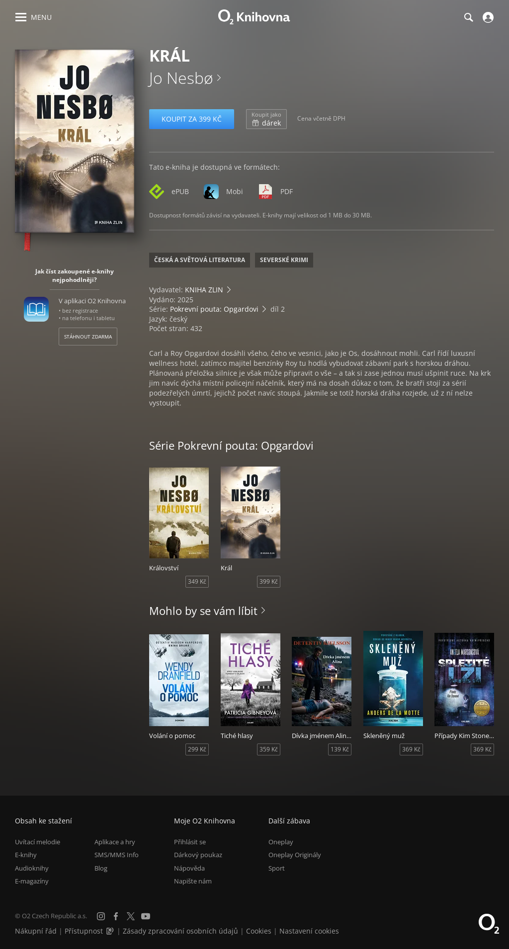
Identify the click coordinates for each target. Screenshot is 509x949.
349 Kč (197, 581)
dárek (266, 119)
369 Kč (411, 749)
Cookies (258, 931)
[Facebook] (115, 916)
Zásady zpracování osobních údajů (180, 931)
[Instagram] (100, 916)
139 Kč (340, 749)
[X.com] (130, 916)
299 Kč (197, 749)
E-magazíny (32, 881)
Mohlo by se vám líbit (203, 610)
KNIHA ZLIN (204, 289)
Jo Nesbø (181, 77)
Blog (100, 868)
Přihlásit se (190, 841)
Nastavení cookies (309, 931)
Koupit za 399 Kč (192, 119)
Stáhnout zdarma (88, 336)
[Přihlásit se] (487, 17)
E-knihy (26, 854)
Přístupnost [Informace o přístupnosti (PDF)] (84, 931)
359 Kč (268, 749)
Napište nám (193, 881)
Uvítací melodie (37, 841)
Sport (276, 868)
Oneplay (280, 841)
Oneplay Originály (294, 854)
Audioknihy (32, 868)
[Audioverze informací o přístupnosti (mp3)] (111, 931)
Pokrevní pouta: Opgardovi (214, 309)
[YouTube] (145, 916)
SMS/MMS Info (116, 854)
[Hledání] (468, 17)
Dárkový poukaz (198, 854)
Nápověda (189, 868)
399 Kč (268, 581)
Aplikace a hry (114, 841)
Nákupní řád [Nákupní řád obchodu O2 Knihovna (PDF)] (36, 931)
